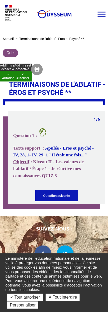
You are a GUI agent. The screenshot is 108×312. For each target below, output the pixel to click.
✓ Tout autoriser (25, 297)
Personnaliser (23, 305)
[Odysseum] (54, 14)
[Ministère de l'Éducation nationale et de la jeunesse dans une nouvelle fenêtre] (17, 14)
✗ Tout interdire (62, 297)
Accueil (8, 39)
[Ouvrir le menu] (101, 14)
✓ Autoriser (22, 76)
